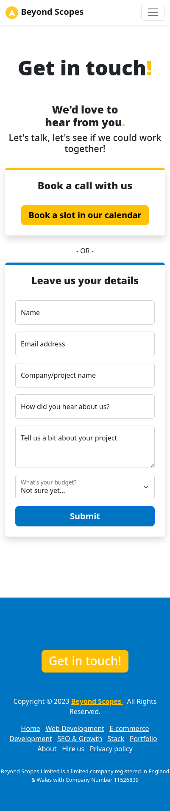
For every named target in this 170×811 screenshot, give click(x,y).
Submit (85, 516)
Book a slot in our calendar (84, 215)
